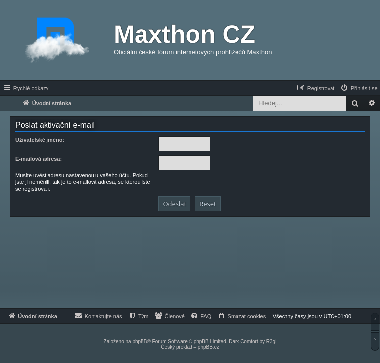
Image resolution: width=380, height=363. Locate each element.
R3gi (271, 341)
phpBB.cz (208, 347)
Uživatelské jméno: (39, 140)
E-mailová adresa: (38, 159)
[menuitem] (358, 88)
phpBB (139, 341)
